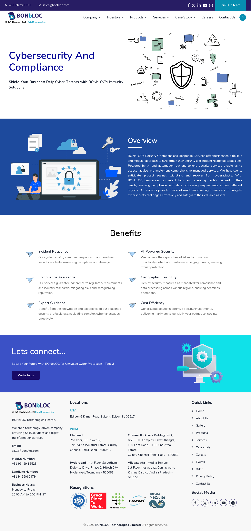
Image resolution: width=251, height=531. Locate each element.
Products (138, 17)
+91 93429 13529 (20, 5)
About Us (202, 418)
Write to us (26, 375)
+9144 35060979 (24, 477)
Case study (203, 447)
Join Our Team (230, 5)
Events (200, 462)
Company (92, 17)
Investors (115, 17)
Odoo (199, 469)
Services (161, 17)
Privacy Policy (205, 476)
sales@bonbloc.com (56, 5)
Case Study (185, 17)
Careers (207, 17)
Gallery (200, 426)
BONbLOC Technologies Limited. (118, 525)
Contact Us (227, 17)
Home (200, 411)
